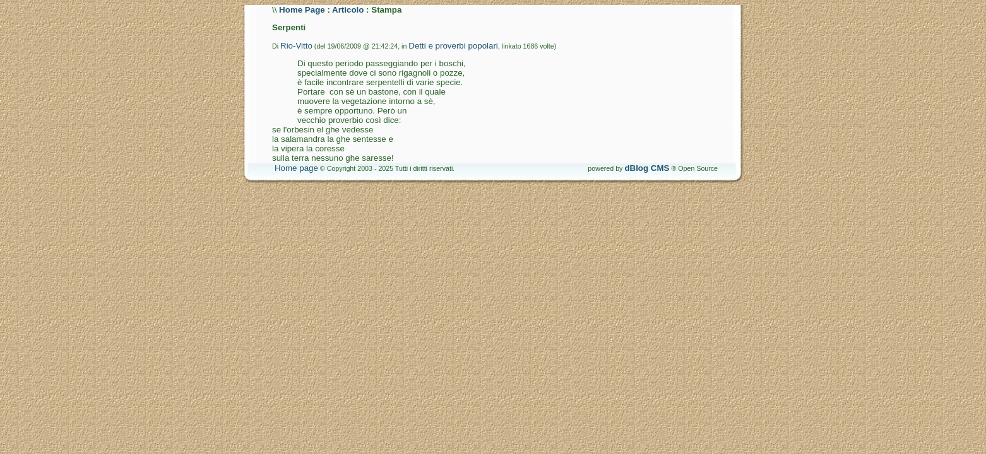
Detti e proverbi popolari (453, 45)
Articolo (348, 10)
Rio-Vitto (296, 45)
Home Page (302, 10)
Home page (296, 168)
